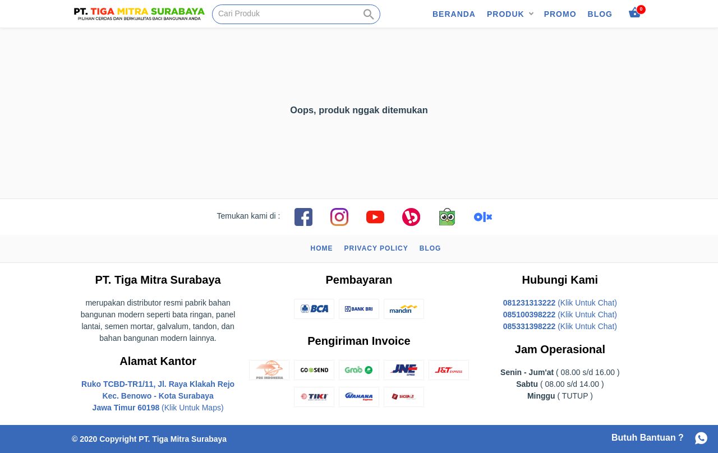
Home (322, 248)
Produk (505, 14)
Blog (600, 14)
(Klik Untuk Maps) (157, 396)
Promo (560, 14)
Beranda (454, 14)
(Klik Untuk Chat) (560, 302)
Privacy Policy (376, 248)
